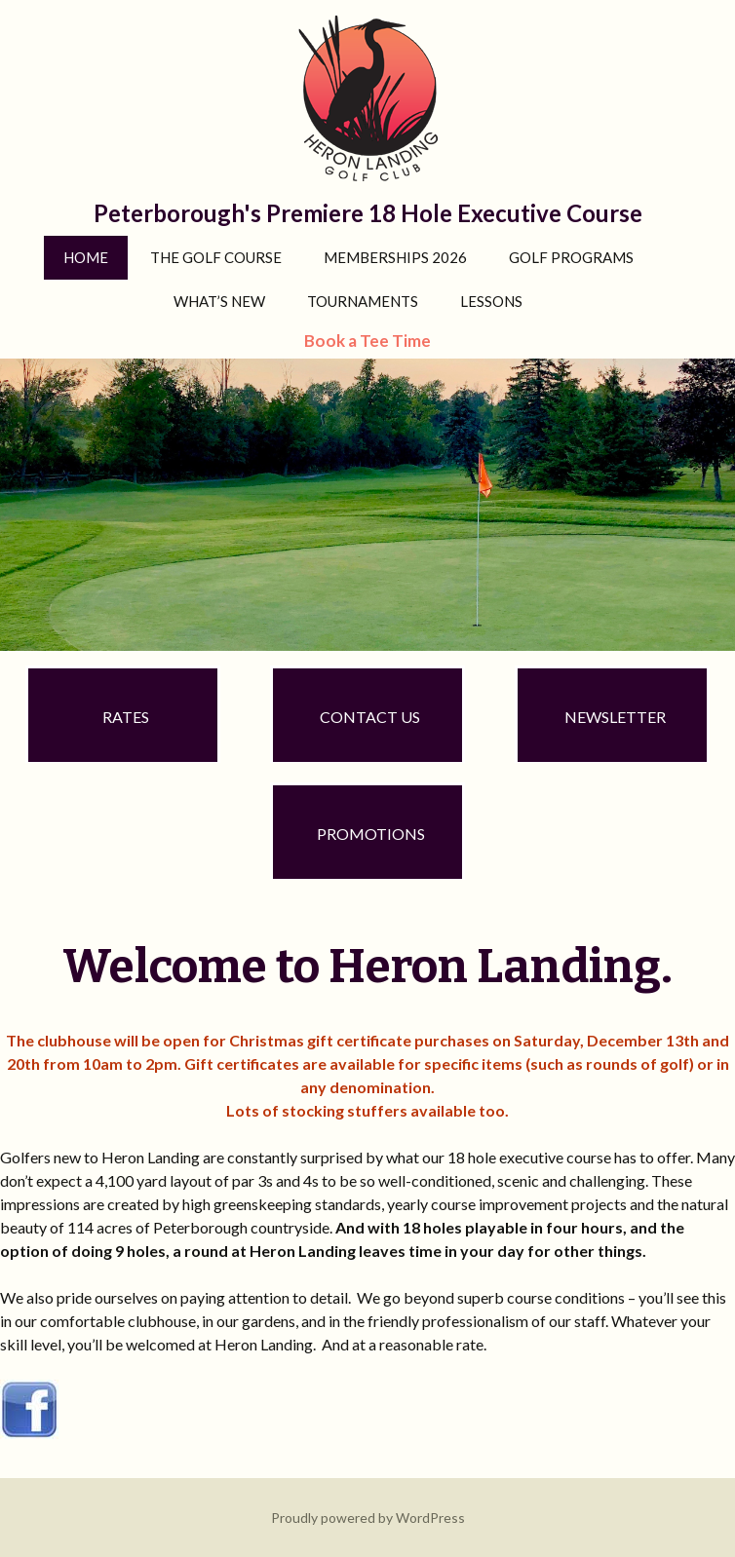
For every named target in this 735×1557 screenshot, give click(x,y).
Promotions (371, 833)
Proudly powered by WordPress (368, 1517)
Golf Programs (571, 257)
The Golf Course (216, 257)
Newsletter (615, 716)
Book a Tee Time (367, 340)
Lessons (491, 301)
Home (85, 257)
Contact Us (370, 716)
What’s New (219, 301)
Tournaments (362, 301)
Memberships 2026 (395, 257)
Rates (125, 716)
